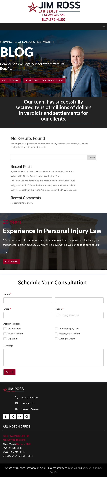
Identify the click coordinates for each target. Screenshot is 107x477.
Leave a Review (30, 409)
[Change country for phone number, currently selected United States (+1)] (58, 315)
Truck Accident (15, 333)
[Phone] (79, 315)
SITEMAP (86, 468)
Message (8, 345)
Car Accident (14, 328)
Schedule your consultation (44, 80)
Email (7, 309)
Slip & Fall (13, 338)
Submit (9, 372)
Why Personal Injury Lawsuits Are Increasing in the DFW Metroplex (43, 190)
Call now (11, 261)
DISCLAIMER (74, 468)
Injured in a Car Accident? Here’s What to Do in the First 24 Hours (43, 171)
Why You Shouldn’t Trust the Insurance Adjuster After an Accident (43, 185)
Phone (59, 309)
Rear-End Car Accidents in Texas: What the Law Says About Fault (43, 180)
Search (91, 157)
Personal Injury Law (69, 328)
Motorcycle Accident (69, 333)
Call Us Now (10, 80)
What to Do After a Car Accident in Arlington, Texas (36, 176)
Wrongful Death (67, 338)
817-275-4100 (23, 444)
